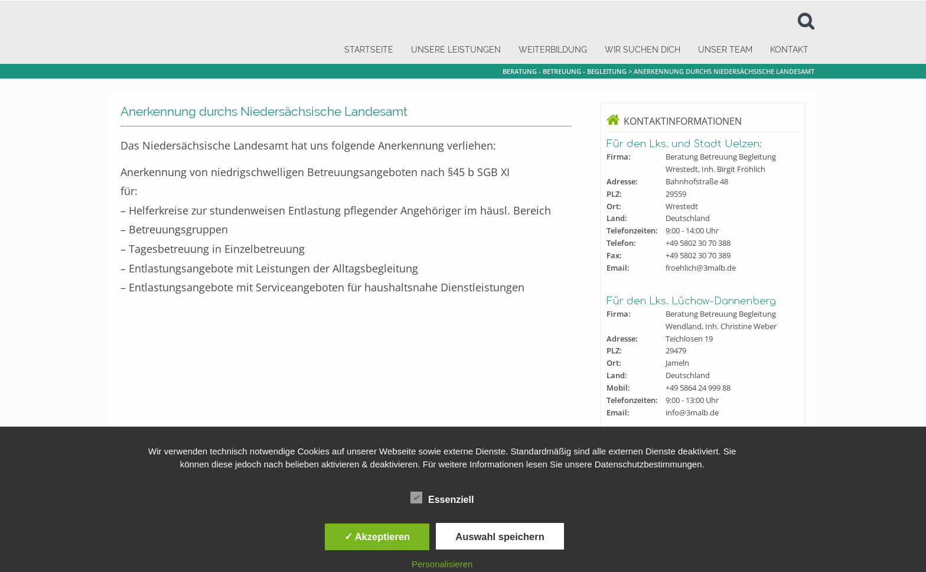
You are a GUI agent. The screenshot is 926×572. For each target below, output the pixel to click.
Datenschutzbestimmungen (648, 464)
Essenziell (442, 498)
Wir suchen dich (642, 49)
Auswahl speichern (499, 536)
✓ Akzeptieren (377, 536)
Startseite (368, 49)
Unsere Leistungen (456, 49)
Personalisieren (442, 564)
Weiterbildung (553, 49)
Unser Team (725, 49)
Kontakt (789, 49)
